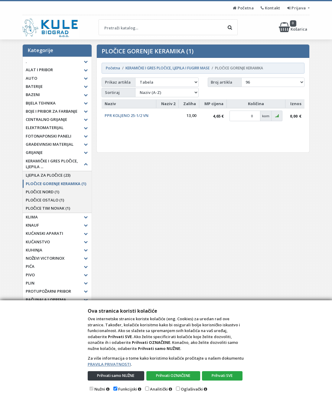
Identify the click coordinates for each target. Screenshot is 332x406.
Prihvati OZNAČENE (173, 375)
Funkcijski (127, 389)
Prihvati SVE (222, 375)
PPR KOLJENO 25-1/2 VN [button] (126, 115)
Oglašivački (192, 389)
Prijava (297, 8)
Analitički (159, 389)
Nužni (99, 389)
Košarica (293, 27)
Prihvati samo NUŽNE (116, 375)
